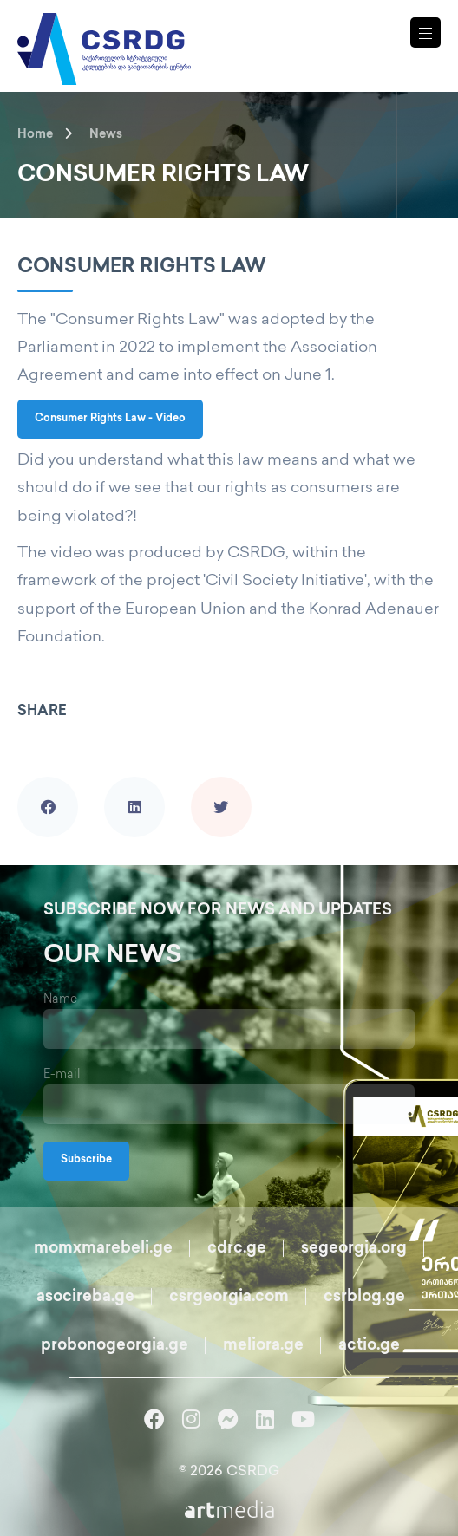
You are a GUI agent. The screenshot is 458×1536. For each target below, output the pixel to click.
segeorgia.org (354, 1248)
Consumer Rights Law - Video (110, 419)
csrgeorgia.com (229, 1297)
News (105, 134)
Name (60, 999)
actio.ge (369, 1345)
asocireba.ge (85, 1297)
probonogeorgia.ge (114, 1345)
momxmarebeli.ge (103, 1248)
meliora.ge (263, 1345)
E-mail (62, 1075)
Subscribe (86, 1160)
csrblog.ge (364, 1297)
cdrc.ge (236, 1248)
